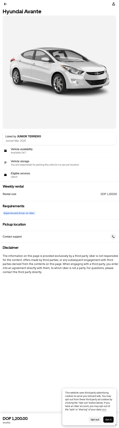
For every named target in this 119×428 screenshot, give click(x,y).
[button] (61, 194)
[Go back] (5, 4)
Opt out (95, 419)
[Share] (114, 4)
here (104, 409)
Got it (108, 419)
